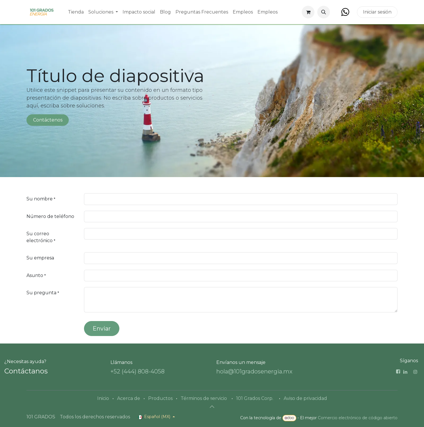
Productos (160, 398)
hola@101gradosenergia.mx (254, 371)
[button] (323, 12)
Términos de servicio (204, 398)
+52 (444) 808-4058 (137, 371)
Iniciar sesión (377, 12)
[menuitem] (76, 12)
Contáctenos (47, 120)
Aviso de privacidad (305, 398)
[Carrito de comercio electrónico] (308, 12)
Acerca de (128, 398)
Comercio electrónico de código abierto (358, 417)
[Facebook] (345, 12)
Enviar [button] (102, 328)
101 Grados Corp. (254, 398)
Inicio (103, 398)
